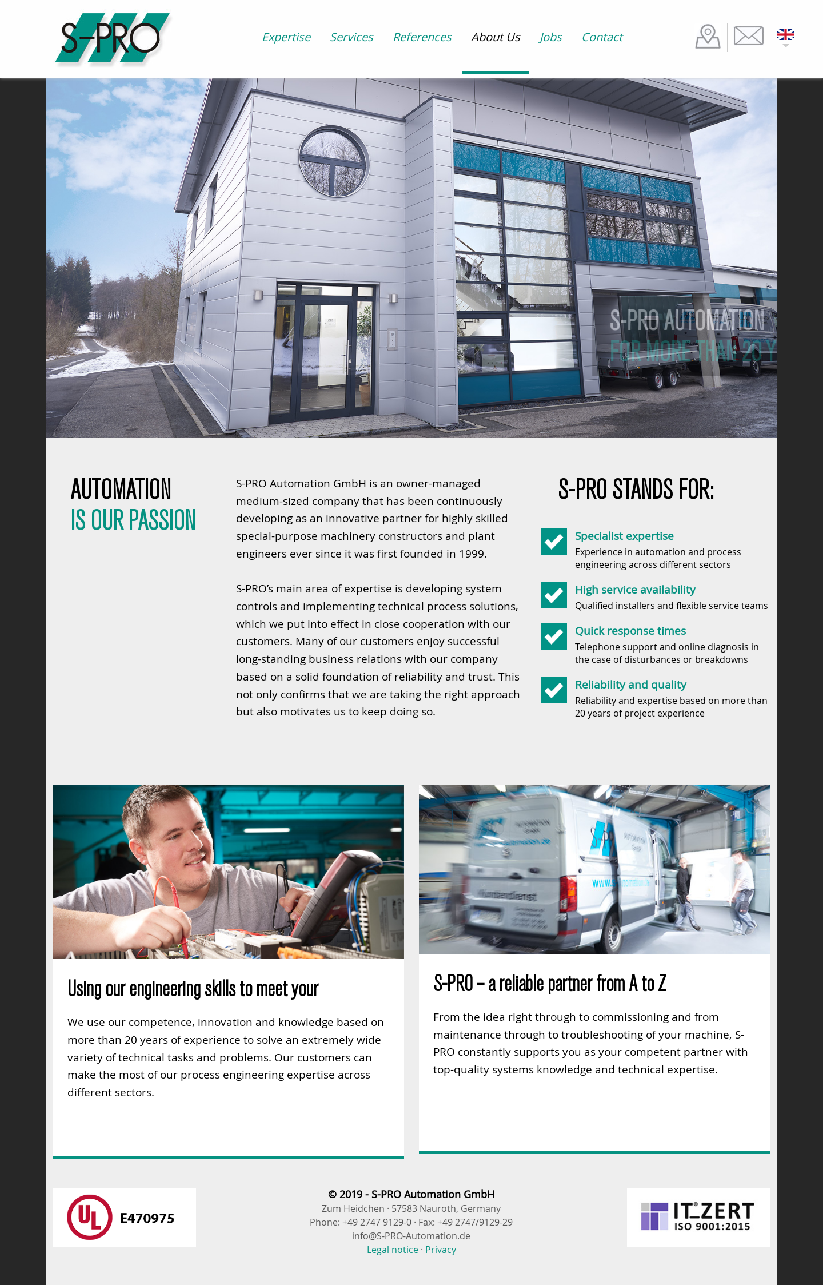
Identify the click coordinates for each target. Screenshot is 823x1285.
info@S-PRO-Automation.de (411, 1236)
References (422, 37)
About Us (495, 37)
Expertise (286, 37)
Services (351, 37)
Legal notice (392, 1249)
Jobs (551, 37)
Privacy (440, 1249)
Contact (601, 37)
